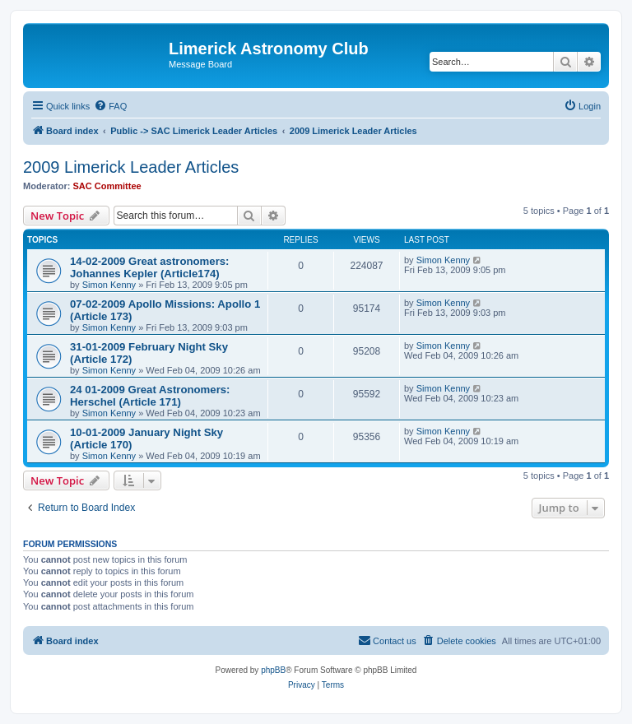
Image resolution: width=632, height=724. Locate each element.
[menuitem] (110, 106)
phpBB (273, 670)
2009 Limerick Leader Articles (131, 167)
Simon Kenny (109, 285)
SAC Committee (107, 186)
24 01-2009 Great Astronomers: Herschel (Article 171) (150, 395)
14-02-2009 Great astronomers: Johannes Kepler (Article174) (150, 267)
